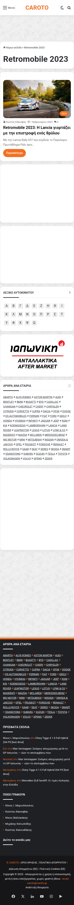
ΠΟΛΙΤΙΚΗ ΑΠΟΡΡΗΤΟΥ (53, 862)
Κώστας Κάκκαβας (16, 122)
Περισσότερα (14, 153)
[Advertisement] (37, 509)
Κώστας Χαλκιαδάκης (18, 829)
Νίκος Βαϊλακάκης (16, 817)
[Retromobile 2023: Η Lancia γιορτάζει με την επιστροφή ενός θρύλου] (37, 99)
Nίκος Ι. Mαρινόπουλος (16, 738)
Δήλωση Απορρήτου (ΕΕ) (23, 868)
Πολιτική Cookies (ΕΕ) (52, 868)
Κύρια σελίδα (12, 47)
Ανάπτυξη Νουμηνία (37, 887)
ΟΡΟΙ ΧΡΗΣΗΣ (29, 862)
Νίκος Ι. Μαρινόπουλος (19, 805)
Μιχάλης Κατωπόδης (18, 823)
